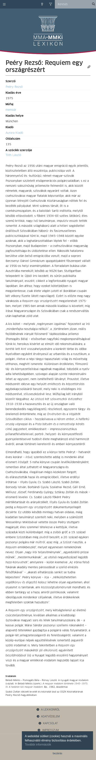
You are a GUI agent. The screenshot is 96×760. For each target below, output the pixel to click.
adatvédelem (48, 716)
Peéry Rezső (14, 86)
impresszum (48, 730)
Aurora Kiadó (14, 132)
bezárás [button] (57, 753)
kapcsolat (48, 723)
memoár (11, 109)
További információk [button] (38, 744)
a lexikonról (48, 709)
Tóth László (13, 155)
